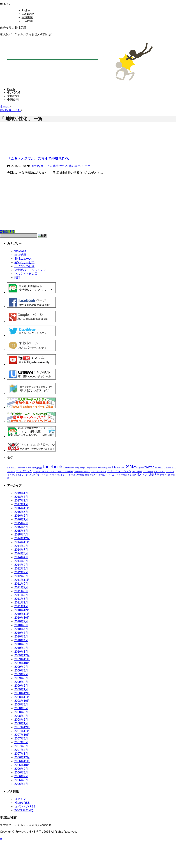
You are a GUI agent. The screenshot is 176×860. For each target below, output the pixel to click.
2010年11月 (22, 613)
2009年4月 (21, 681)
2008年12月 (22, 693)
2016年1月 (21, 519)
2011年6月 (21, 591)
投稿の (22, 802)
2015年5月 (21, 530)
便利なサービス (42, 165)
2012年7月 (21, 572)
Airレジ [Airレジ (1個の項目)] (14, 468)
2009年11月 (22, 659)
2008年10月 (22, 700)
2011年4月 (21, 594)
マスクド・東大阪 (25, 273)
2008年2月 (21, 719)
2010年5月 (21, 636)
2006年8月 (21, 772)
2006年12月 (22, 757)
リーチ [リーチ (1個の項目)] (68, 475)
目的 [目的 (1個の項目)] (134, 475)
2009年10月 (22, 662)
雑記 (17, 277)
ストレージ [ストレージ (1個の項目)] (148, 471)
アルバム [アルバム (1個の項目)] (11, 471)
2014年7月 (21, 549)
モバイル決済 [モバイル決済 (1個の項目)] (58, 475)
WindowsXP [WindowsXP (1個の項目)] (171, 468)
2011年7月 (21, 587)
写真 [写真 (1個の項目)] (73, 475)
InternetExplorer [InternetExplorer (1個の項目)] (104, 468)
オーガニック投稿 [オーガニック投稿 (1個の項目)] (65, 471)
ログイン (20, 798)
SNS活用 (20, 254)
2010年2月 (21, 647)
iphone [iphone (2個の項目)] (116, 467)
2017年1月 (21, 504)
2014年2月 (21, 564)
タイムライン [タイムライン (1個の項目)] (159, 471)
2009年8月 (21, 670)
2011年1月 (21, 606)
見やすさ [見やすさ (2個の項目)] (142, 474)
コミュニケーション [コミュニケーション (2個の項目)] (119, 471)
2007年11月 (22, 730)
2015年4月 (21, 534)
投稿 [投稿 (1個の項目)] (87, 475)
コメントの (24, 806)
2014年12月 (22, 538)
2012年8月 (21, 568)
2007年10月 (22, 734)
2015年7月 (21, 523)
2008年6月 (21, 708)
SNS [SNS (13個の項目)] (131, 466)
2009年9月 (21, 666)
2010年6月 (21, 632)
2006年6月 (21, 780)
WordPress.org (23, 810)
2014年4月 (21, 557)
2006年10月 (22, 764)
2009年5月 (21, 678)
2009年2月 (21, 685)
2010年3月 (21, 644)
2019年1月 (21, 492)
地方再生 (74, 165)
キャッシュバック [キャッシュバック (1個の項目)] (82, 471)
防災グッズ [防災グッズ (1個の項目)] (165, 475)
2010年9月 (21, 621)
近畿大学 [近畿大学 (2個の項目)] (154, 474)
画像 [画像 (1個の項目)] (129, 475)
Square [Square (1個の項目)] (141, 468)
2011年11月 (22, 579)
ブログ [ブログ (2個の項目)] (33, 474)
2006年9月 (21, 768)
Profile (26, 10)
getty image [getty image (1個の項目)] (80, 468)
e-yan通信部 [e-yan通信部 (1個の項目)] (37, 468)
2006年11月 (22, 761)
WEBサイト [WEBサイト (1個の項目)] (160, 468)
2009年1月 (21, 689)
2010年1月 (21, 651)
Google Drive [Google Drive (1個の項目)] (91, 468)
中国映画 (27, 20)
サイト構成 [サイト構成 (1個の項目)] (137, 471)
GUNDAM (28, 13)
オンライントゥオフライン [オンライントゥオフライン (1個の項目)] (45, 471)
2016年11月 (22, 508)
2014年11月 (22, 542)
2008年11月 (22, 696)
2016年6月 (21, 511)
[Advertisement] (88, 203)
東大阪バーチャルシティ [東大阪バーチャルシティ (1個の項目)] (109, 475)
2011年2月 (21, 602)
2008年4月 (21, 715)
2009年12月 (22, 655)
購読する (7, 231)
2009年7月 (21, 674)
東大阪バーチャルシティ (30, 269)
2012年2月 (21, 576)
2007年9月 (21, 738)
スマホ (86, 165)
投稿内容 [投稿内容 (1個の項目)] (94, 475)
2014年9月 (21, 545)
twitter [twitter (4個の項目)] (149, 467)
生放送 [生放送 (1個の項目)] (124, 475)
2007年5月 (21, 749)
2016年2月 (21, 515)
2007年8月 (21, 742)
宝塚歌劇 (27, 17)
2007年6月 (21, 746)
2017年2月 (21, 500)
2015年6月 (21, 526)
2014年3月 (21, 560)
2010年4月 (21, 640)
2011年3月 (21, 598)
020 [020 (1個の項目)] (8, 468)
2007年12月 (22, 727)
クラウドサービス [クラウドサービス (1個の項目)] (98, 471)
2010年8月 (21, 625)
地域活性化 (60, 165)
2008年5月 (21, 712)
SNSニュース (23, 258)
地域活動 (20, 251)
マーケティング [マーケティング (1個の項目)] (44, 475)
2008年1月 (21, 723)
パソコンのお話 (24, 266)
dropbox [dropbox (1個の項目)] (21, 468)
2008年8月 (21, 704)
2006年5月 (21, 783)
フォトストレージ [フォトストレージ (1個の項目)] (20, 475)
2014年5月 (21, 553)
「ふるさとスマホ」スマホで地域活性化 (38, 158)
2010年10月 (22, 617)
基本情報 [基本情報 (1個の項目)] (80, 475)
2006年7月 (21, 776)
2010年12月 (22, 610)
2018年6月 (21, 496)
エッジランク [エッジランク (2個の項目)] (24, 471)
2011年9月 (21, 583)
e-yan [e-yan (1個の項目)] (28, 468)
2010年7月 (21, 628)
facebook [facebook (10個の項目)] (53, 466)
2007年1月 (21, 753)
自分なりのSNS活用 (13, 27)
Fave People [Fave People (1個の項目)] (69, 468)
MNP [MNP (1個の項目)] (123, 468)
